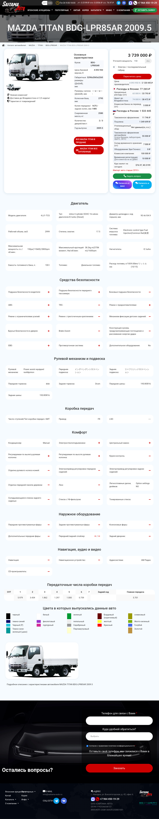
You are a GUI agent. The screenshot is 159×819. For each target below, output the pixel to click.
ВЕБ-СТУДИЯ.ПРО (148, 803)
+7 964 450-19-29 (147, 2)
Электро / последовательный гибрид (132, 68)
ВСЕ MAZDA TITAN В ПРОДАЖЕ (85, 141)
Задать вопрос (132, 176)
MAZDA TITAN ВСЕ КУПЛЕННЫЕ (87, 150)
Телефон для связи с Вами (119, 713)
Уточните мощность (122, 61)
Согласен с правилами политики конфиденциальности (112, 746)
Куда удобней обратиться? (119, 729)
